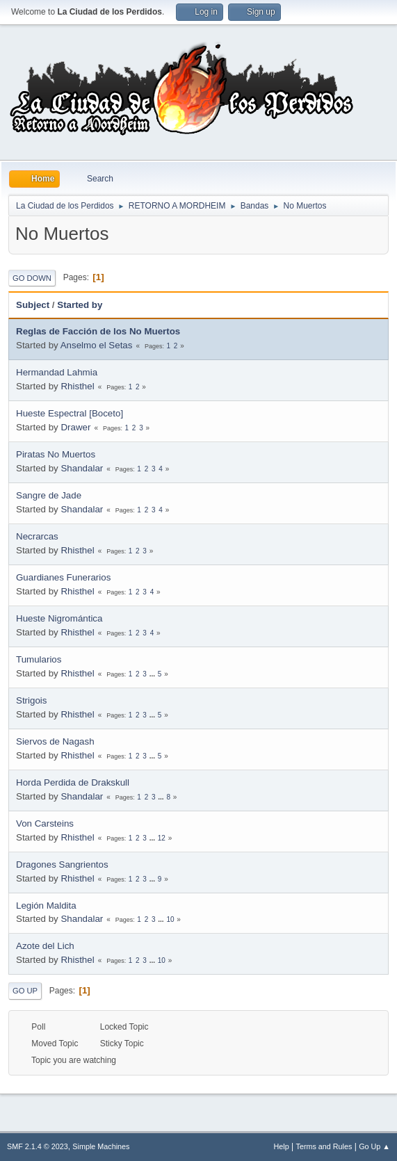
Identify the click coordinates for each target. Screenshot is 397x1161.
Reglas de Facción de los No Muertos (98, 331)
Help (281, 1146)
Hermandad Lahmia (56, 372)
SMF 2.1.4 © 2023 (37, 1146)
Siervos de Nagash (55, 741)
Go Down (32, 278)
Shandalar (81, 468)
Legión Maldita (46, 905)
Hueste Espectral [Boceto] (69, 413)
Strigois (31, 700)
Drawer (75, 427)
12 (161, 838)
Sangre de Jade (48, 495)
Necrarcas (37, 536)
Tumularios (38, 659)
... (153, 674)
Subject (32, 305)
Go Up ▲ (374, 1146)
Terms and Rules (324, 1146)
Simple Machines (100, 1146)
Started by (79, 305)
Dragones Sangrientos (62, 864)
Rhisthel (77, 386)
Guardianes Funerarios (63, 577)
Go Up (25, 991)
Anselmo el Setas (96, 345)
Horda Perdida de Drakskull (72, 782)
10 (170, 919)
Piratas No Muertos (55, 454)
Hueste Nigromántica (59, 618)
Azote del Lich (45, 946)
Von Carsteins (45, 823)
